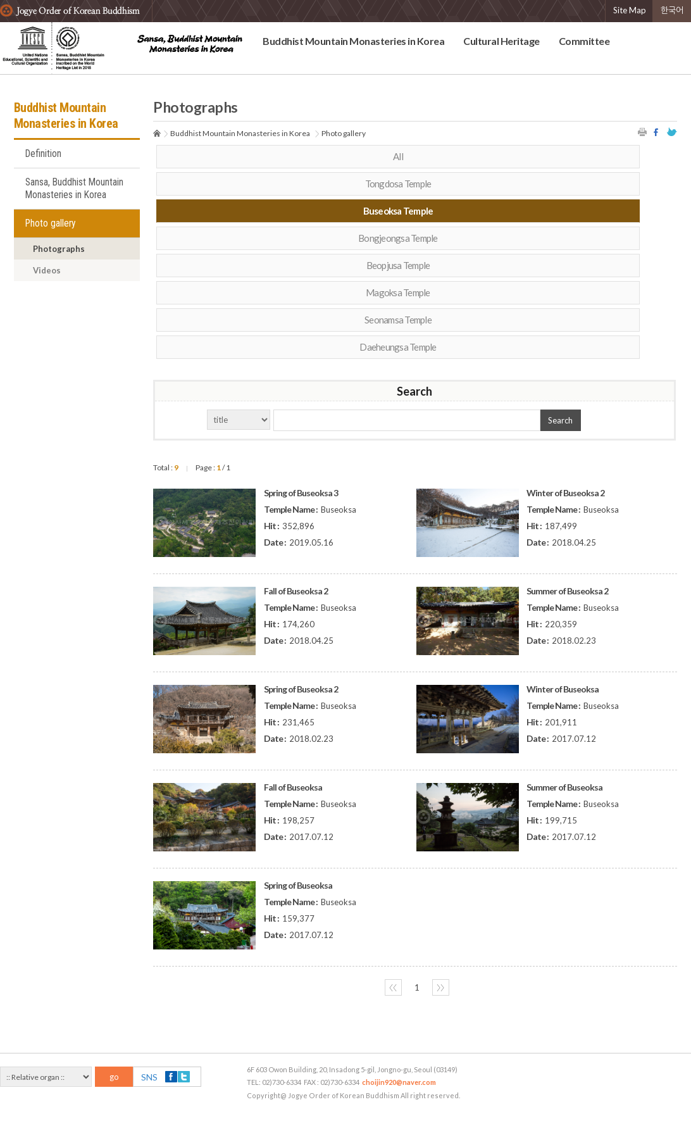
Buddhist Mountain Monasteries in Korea (353, 41)
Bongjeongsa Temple (398, 238)
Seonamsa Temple (398, 319)
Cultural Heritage (501, 41)
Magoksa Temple (398, 292)
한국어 (672, 10)
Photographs (59, 249)
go (114, 1077)
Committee (584, 41)
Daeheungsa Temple (397, 347)
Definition (43, 154)
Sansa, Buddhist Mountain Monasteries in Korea (74, 189)
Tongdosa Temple (398, 183)
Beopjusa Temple (398, 265)
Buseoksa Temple (398, 210)
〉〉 (440, 987)
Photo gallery (50, 223)
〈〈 (393, 987)
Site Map (629, 10)
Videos (47, 270)
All (398, 156)
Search (560, 420)
